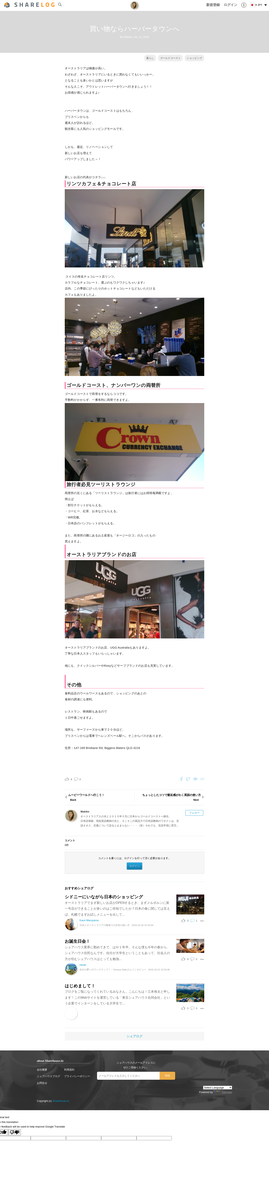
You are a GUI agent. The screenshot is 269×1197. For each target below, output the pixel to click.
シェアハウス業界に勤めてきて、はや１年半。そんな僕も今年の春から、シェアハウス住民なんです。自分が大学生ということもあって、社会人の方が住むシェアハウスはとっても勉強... (117, 953)
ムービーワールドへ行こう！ (100, 797)
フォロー (194, 812)
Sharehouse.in (60, 1100)
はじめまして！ (80, 986)
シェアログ (134, 1036)
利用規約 (69, 1069)
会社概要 (42, 1069)
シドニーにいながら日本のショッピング (104, 897)
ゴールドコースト (170, 58)
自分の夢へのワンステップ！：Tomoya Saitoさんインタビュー (113, 969)
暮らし (150, 58)
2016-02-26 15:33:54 (142, 925)
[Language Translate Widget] (217, 1087)
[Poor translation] (14, 1132)
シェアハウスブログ (48, 1076)
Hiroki (83, 964)
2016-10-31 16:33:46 (159, 969)
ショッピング (194, 58)
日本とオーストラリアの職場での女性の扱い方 (105, 925)
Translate (222, 1092)
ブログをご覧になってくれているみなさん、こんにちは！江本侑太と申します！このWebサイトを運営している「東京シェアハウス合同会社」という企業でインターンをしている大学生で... (117, 997)
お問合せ (42, 1083)
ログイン (134, 865)
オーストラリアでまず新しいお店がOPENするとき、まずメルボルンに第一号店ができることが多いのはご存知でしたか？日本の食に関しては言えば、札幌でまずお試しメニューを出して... (117, 908)
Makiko (128, 36)
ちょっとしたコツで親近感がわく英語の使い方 (168, 797)
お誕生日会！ (77, 941)
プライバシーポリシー (77, 1076)
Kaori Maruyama (89, 920)
